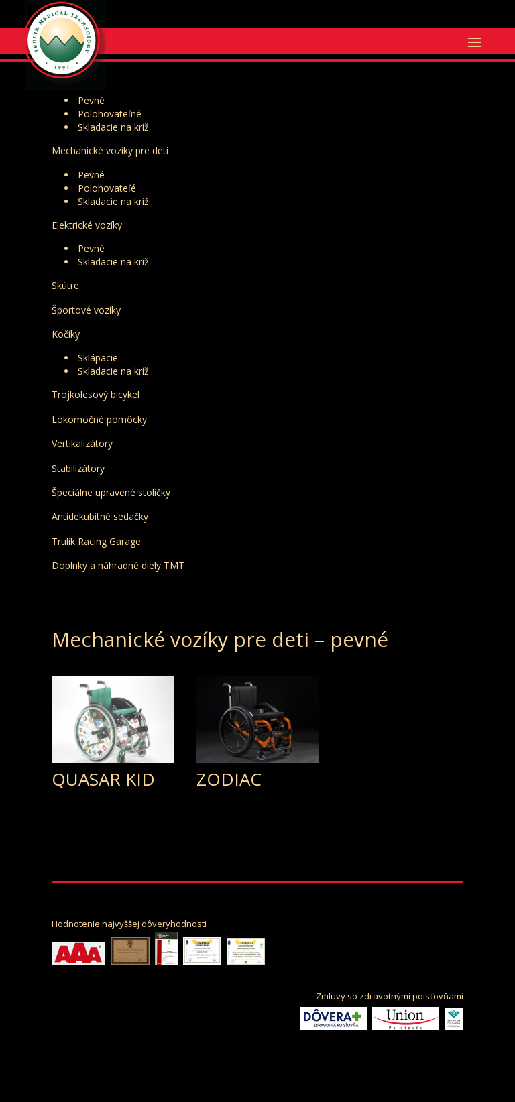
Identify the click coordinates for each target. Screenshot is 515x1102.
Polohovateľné (109, 113)
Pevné (91, 100)
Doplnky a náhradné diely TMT (118, 565)
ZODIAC (229, 779)
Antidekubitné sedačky (100, 516)
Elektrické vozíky (87, 225)
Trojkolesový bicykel (95, 394)
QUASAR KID (103, 779)
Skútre (65, 285)
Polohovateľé (107, 188)
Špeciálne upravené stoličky (111, 492)
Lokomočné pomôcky (99, 419)
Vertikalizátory (82, 443)
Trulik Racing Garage (96, 541)
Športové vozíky (86, 310)
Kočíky (66, 334)
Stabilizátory (78, 468)
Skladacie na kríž (113, 127)
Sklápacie (98, 357)
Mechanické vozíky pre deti (110, 150)
